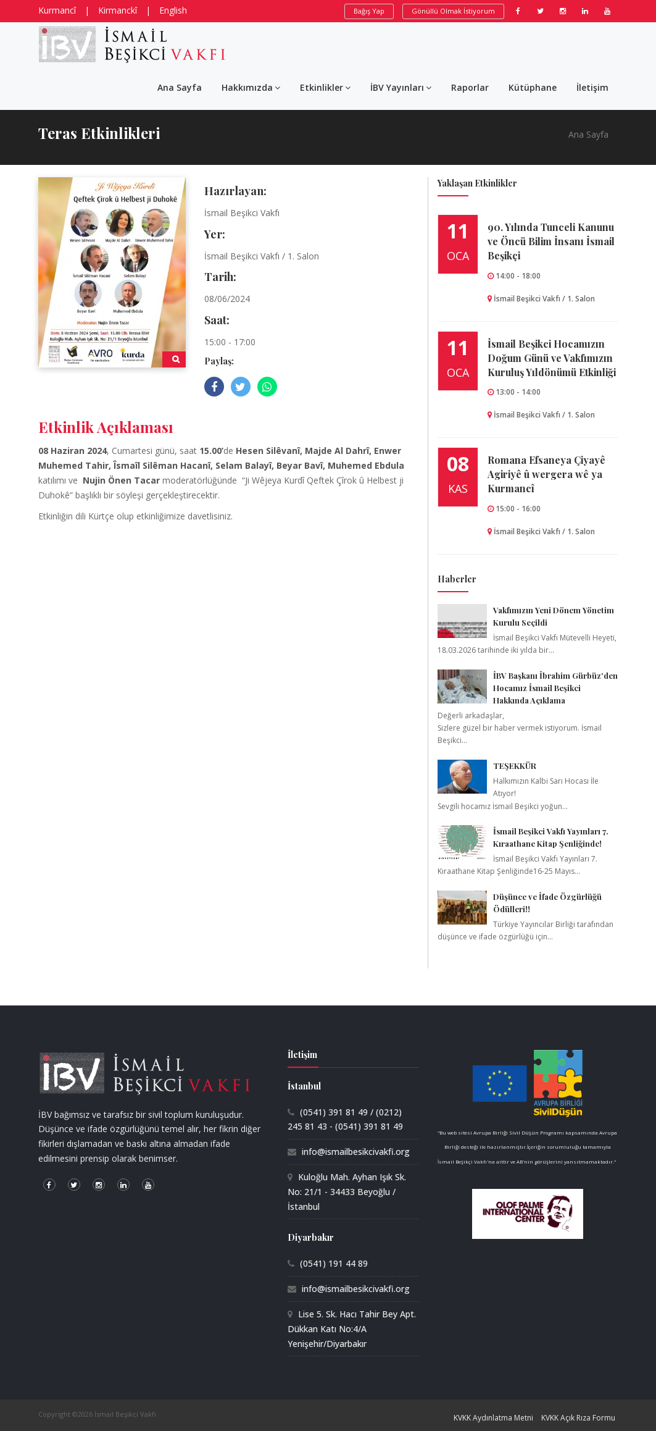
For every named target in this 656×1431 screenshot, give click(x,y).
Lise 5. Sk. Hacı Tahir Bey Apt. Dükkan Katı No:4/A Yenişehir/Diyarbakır (352, 1328)
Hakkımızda (251, 87)
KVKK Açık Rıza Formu (578, 1417)
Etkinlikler (325, 87)
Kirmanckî (117, 10)
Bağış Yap (369, 10)
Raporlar (470, 87)
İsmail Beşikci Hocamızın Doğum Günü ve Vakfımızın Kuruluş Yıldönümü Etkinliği (552, 358)
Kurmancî (57, 10)
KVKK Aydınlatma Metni (493, 1417)
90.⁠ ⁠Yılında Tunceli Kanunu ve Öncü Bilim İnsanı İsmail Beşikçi (551, 241)
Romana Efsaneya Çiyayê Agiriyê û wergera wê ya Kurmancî (546, 474)
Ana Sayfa (179, 87)
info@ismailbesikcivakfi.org (356, 1151)
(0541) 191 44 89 (334, 1263)
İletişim (592, 87)
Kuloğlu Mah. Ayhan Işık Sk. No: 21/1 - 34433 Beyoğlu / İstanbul (347, 1191)
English (173, 10)
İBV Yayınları (400, 87)
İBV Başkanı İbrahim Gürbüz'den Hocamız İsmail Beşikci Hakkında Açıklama (555, 687)
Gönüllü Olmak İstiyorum (453, 10)
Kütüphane (533, 87)
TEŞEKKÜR (514, 765)
